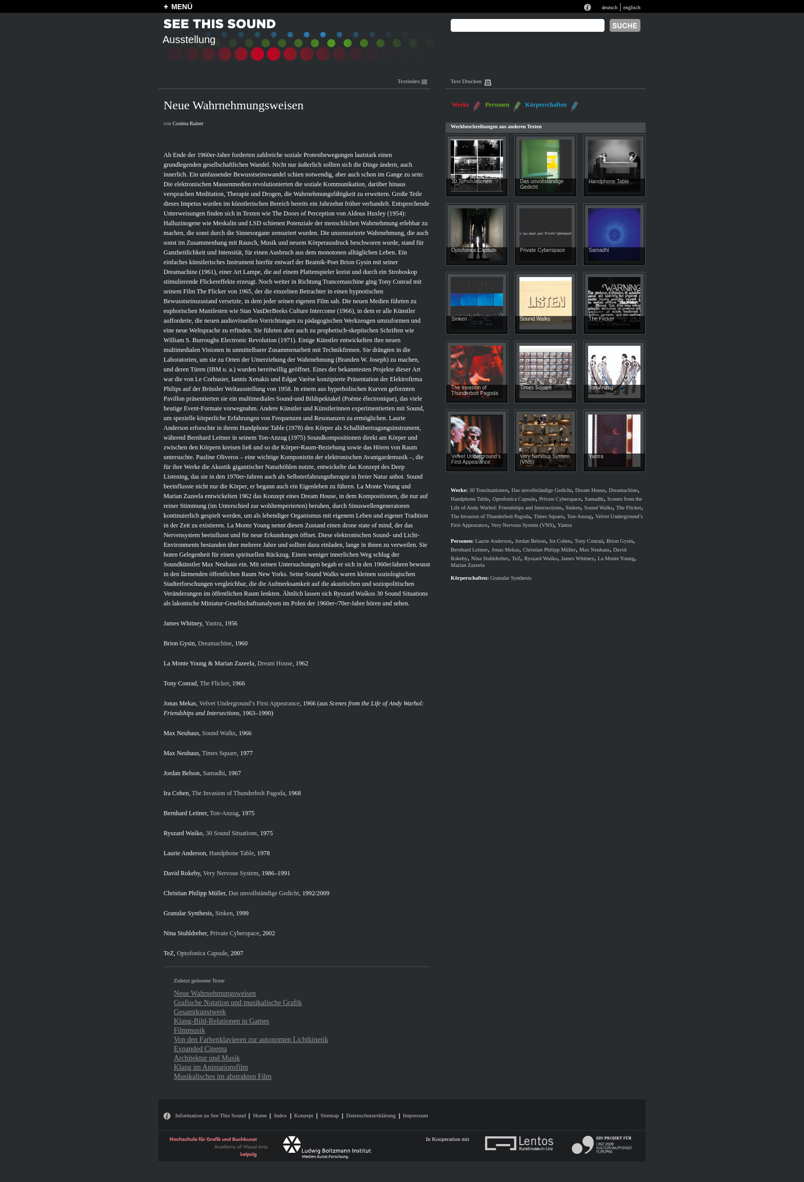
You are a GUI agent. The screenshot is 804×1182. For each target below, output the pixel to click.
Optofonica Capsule (202, 953)
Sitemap (329, 1115)
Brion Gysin (355, 262)
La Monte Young (378, 486)
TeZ (169, 953)
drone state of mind (367, 525)
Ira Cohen (176, 793)
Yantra (213, 623)
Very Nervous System (230, 873)
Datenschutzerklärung (371, 1115)
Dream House (318, 496)
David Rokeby (182, 873)
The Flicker (211, 291)
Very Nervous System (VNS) (522, 525)
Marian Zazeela (183, 496)
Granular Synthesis (188, 913)
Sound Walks (321, 574)
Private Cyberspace (234, 933)
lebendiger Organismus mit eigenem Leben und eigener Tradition (345, 515)
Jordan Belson (181, 773)
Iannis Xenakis (250, 379)
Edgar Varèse (298, 379)
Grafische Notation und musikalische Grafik (238, 1002)
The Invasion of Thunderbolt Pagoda (238, 793)
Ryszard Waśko (183, 833)
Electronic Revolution (249, 340)
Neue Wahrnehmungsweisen (215, 993)
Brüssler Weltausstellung (233, 388)
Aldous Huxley (366, 213)
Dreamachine (180, 271)
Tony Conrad (395, 281)
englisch (631, 7)
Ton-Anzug (272, 437)
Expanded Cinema (200, 1049)
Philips (172, 388)
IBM (215, 369)
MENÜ (181, 7)
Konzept (303, 1115)
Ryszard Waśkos (354, 593)
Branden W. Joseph (362, 359)
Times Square (219, 753)
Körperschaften (546, 104)
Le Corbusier (211, 379)
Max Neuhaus (219, 564)
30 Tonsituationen (471, 181)
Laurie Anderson (185, 853)
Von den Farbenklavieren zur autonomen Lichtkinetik (251, 1039)
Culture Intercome (312, 310)
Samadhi (214, 773)
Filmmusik (189, 1030)
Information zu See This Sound (210, 1115)
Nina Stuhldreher (185, 933)
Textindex (412, 81)
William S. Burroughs (191, 340)
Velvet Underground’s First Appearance (249, 703)
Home (260, 1115)
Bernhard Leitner (209, 437)
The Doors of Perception (303, 213)
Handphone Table (261, 427)
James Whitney (183, 623)
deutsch (609, 7)
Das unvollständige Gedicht (264, 893)
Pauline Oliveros (217, 457)
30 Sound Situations (402, 593)
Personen (497, 104)
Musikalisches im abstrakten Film (222, 1076)
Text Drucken (466, 81)
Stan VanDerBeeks (264, 310)
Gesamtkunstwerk (200, 1012)
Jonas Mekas (180, 703)
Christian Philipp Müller (195, 893)
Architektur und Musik (207, 1058)
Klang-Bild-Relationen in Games (221, 1021)
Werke (460, 104)
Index (280, 1115)
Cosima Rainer (188, 123)
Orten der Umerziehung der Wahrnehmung (280, 359)
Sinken (224, 913)
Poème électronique (369, 398)
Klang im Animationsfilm (211, 1067)
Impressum (415, 1115)
